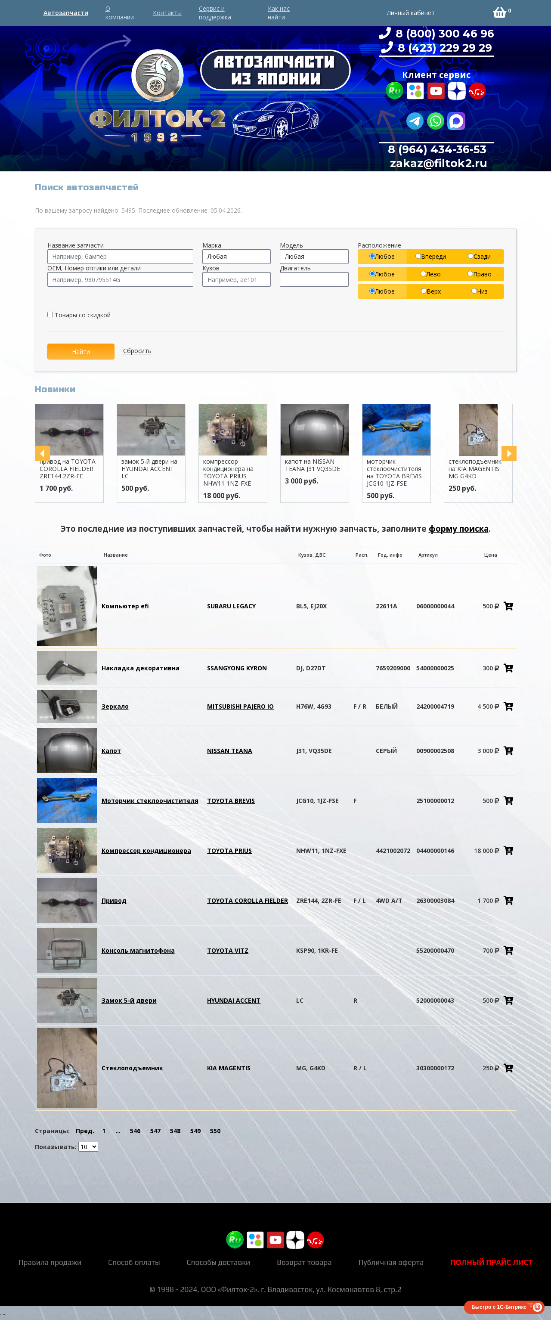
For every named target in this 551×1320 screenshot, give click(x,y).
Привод (114, 900)
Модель (291, 245)
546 (135, 1131)
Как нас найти (279, 12)
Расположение (379, 245)
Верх (431, 291)
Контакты (167, 13)
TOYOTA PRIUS (229, 850)
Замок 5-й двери (129, 1000)
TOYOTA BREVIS (231, 800)
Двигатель (295, 268)
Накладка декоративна (141, 668)
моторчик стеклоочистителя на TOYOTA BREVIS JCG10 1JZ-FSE (406, 472)
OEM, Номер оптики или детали (94, 268)
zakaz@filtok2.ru (437, 163)
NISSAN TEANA (229, 751)
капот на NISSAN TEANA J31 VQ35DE (324, 465)
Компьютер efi (125, 606)
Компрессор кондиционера (146, 850)
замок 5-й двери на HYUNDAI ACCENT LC (161, 468)
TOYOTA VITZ (227, 950)
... (118, 1131)
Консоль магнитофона (138, 950)
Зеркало (115, 706)
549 (195, 1131)
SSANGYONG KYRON (237, 668)
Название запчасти (75, 245)
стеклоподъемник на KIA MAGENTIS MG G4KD (487, 468)
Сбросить (137, 351)
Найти (81, 351)
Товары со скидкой (79, 315)
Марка (211, 245)
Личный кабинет (411, 13)
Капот (111, 751)
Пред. (85, 1131)
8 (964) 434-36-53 (437, 149)
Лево (431, 274)
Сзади (479, 256)
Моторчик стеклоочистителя (150, 800)
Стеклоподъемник (132, 1068)
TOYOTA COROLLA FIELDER (247, 900)
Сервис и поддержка (215, 12)
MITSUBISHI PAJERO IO (240, 706)
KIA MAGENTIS (229, 1068)
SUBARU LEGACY (231, 606)
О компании (119, 12)
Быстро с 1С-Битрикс (498, 1307)
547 (155, 1131)
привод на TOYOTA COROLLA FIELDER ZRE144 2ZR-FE (80, 468)
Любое (382, 256)
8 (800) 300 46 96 (443, 33)
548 (175, 1131)
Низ (479, 291)
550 (215, 1131)
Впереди (430, 256)
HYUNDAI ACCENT (233, 1000)
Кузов (211, 268)
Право (479, 274)
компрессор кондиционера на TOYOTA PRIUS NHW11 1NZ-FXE (240, 472)
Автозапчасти (65, 13)
